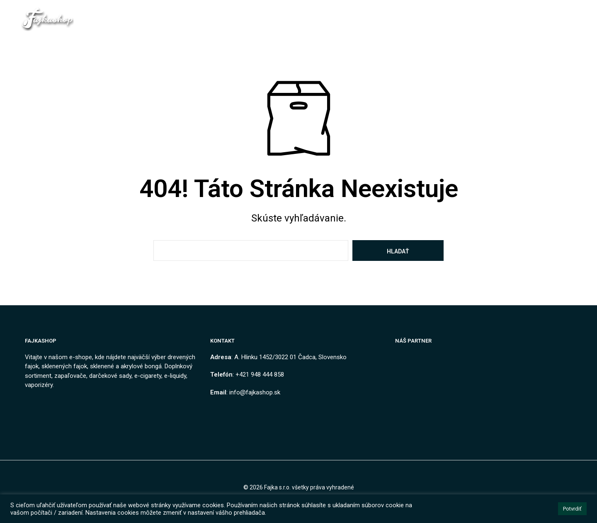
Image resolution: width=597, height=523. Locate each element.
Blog (389, 19)
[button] (503, 19)
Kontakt (209, 19)
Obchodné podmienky (269, 19)
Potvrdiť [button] (572, 509)
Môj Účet (461, 19)
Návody (422, 19)
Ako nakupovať (344, 19)
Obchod (170, 19)
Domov (134, 19)
